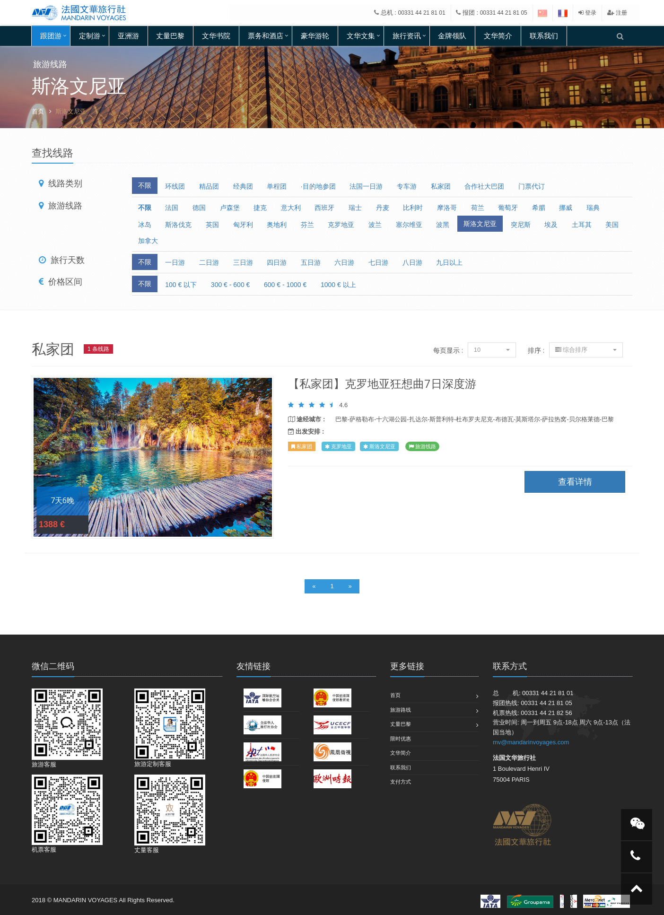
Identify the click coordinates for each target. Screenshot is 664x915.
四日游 (277, 262)
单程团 (277, 186)
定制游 (89, 36)
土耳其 (582, 224)
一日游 (175, 262)
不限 (144, 185)
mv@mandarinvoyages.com (531, 742)
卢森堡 (230, 207)
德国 (199, 207)
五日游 (311, 262)
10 (492, 349)
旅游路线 (400, 710)
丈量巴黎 (170, 36)
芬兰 (307, 224)
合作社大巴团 (484, 186)
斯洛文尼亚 (480, 223)
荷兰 (477, 207)
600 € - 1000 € (285, 284)
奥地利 (277, 224)
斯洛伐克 (178, 224)
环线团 (175, 186)
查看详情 (153, 457)
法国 (171, 207)
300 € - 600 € (230, 284)
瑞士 (355, 207)
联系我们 (544, 36)
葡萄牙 (508, 207)
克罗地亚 (341, 224)
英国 (212, 224)
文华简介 (498, 36)
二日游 (209, 262)
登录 (587, 12)
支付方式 (400, 781)
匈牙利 (243, 224)
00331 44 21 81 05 (503, 12)
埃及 (551, 224)
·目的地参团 (318, 186)
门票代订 (531, 186)
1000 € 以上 (338, 284)
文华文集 (361, 36)
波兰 (375, 224)
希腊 (538, 207)
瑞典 (593, 207)
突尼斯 (521, 224)
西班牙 (324, 207)
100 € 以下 (181, 284)
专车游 (407, 186)
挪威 (565, 207)
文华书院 (216, 36)
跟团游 (50, 36)
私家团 (441, 186)
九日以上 (449, 262)
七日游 (378, 262)
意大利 (291, 207)
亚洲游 (128, 36)
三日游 (243, 262)
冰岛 (144, 224)
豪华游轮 (315, 36)
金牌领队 (452, 36)
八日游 (412, 262)
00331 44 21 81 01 (422, 12)
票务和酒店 (265, 36)
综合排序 (586, 349)
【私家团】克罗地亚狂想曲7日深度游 (382, 383)
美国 (612, 224)
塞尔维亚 (409, 224)
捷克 (260, 207)
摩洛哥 (447, 207)
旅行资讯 (407, 36)
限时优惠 (400, 738)
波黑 (442, 224)
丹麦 (382, 207)
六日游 (344, 262)
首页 (38, 111)
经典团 (243, 186)
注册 (617, 12)
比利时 (413, 207)
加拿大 (148, 240)
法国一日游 (366, 186)
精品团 (209, 186)
